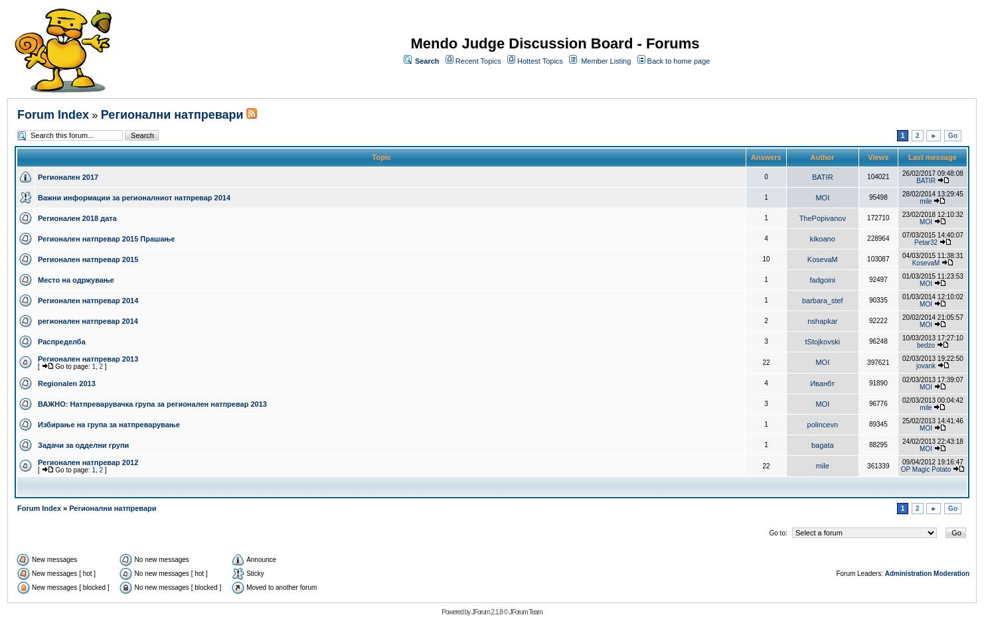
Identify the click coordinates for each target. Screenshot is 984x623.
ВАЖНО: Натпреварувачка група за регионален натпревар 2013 (152, 404)
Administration (908, 573)
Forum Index (53, 114)
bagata (822, 445)
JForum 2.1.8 (487, 612)
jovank (926, 366)
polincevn (822, 425)
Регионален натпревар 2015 (88, 259)
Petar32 (926, 242)
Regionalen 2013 (67, 383)
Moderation (951, 573)
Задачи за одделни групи (83, 445)
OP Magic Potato (926, 469)
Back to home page (678, 61)
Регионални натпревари (172, 114)
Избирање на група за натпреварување (109, 425)
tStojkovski (823, 342)
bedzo (926, 345)
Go (952, 135)
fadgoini (823, 280)
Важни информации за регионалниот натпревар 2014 (134, 198)
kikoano (822, 239)
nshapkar (822, 321)
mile (926, 201)
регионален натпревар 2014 (88, 321)
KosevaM (822, 259)
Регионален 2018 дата (77, 218)
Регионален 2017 (68, 177)
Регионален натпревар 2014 (88, 301)
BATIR (822, 177)
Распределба (62, 342)
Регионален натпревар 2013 (88, 359)
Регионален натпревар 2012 (88, 462)
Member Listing (606, 61)
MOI (822, 198)
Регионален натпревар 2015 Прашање (106, 239)
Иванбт (822, 383)
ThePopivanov (822, 218)
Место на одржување (76, 280)
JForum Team (525, 612)
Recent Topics (478, 61)
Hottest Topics (540, 61)
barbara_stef (822, 301)
